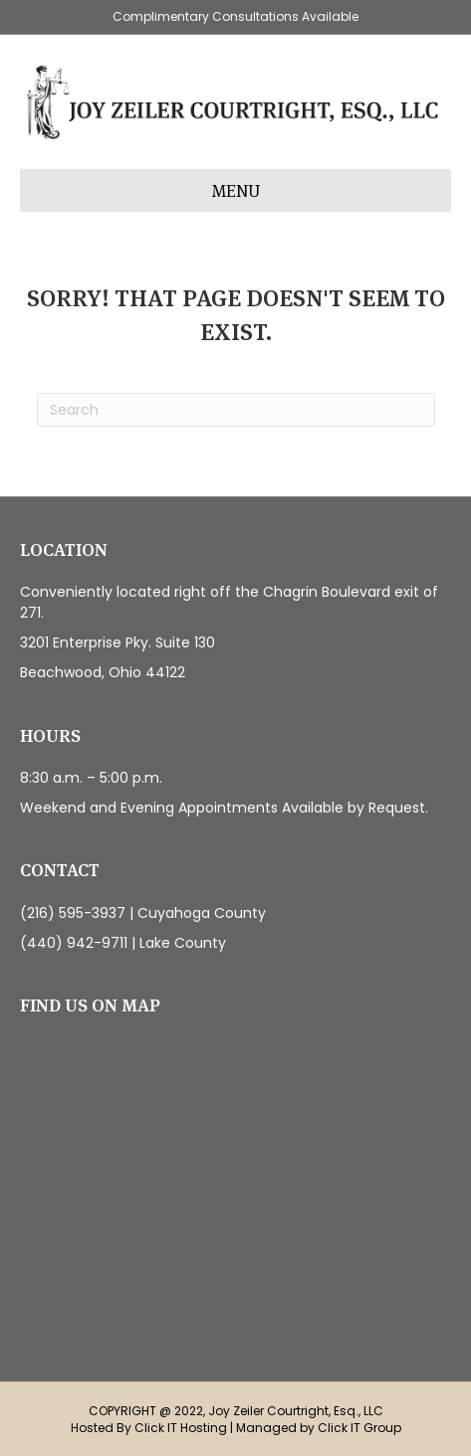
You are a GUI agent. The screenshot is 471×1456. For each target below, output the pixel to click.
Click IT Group (359, 1427)
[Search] (236, 410)
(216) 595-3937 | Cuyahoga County (143, 913)
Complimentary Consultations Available (235, 16)
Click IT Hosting (180, 1427)
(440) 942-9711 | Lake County (123, 943)
